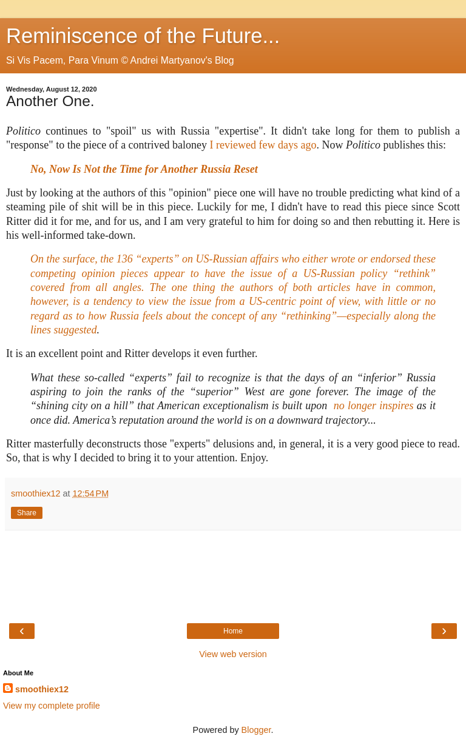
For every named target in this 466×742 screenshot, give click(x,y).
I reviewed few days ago (263, 145)
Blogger (256, 730)
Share (26, 513)
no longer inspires (371, 405)
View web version (233, 654)
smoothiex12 (42, 689)
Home (233, 631)
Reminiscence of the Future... (143, 35)
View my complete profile (51, 705)
